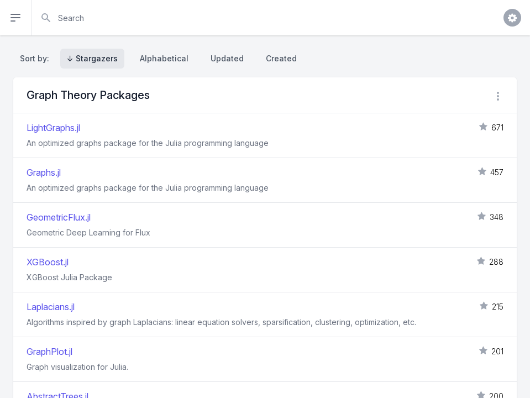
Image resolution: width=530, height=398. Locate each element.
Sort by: (37, 58)
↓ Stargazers (92, 58)
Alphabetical (164, 58)
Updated (227, 58)
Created (281, 58)
